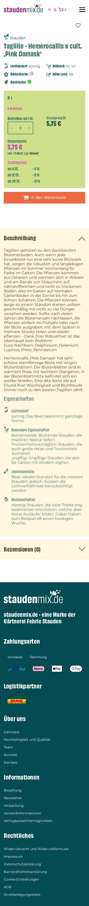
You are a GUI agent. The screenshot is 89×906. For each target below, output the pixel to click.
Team (8, 747)
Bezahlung (13, 790)
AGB (7, 887)
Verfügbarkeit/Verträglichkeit (28, 821)
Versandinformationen (22, 813)
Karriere (10, 762)
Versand (33, 153)
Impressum (13, 856)
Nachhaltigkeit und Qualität (27, 740)
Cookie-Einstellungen (21, 879)
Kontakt (10, 755)
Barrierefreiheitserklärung (25, 872)
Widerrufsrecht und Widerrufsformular (36, 849)
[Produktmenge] (20, 128)
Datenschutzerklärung (22, 864)
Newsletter (13, 798)
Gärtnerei (11, 732)
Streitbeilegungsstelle (22, 894)
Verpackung (14, 805)
